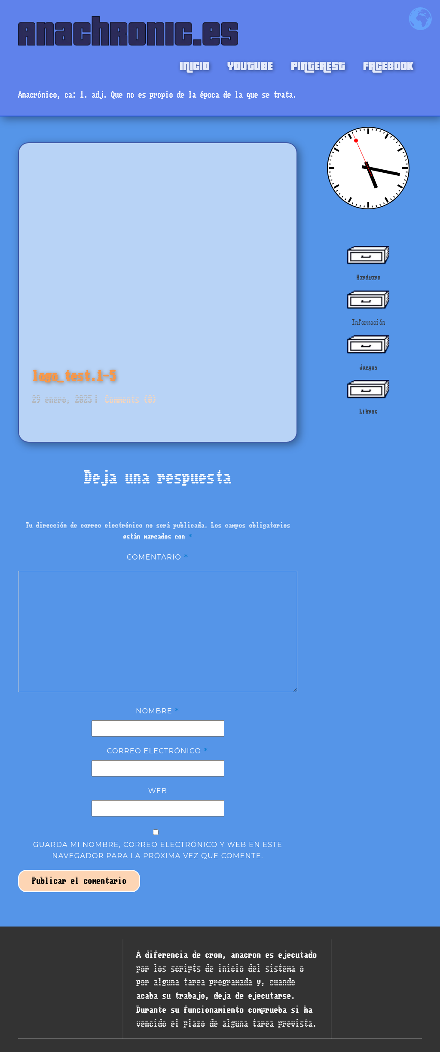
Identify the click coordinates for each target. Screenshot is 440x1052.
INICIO (194, 65)
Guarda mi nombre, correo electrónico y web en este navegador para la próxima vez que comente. (157, 850)
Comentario (158, 557)
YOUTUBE (250, 65)
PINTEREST (318, 65)
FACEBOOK (388, 65)
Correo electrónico (158, 750)
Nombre (158, 710)
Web (158, 790)
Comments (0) (128, 399)
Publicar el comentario (79, 880)
